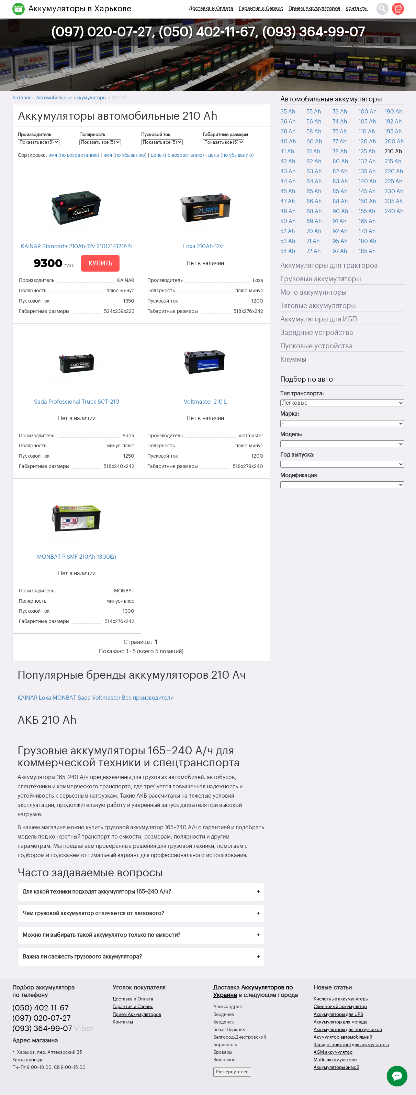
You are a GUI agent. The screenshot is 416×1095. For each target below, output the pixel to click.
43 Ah (288, 171)
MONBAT (64, 698)
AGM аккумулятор (333, 1052)
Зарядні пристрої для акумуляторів (351, 1044)
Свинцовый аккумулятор (340, 1006)
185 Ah (367, 251)
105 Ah (367, 121)
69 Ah (314, 221)
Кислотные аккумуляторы (341, 999)
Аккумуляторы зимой (336, 1067)
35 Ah (287, 111)
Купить (100, 263)
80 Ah (340, 161)
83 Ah (340, 181)
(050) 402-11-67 (40, 1008)
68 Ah (314, 211)
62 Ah (314, 161)
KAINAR (27, 698)
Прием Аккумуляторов (314, 8)
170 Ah (367, 231)
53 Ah (287, 241)
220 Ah (394, 171)
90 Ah (340, 211)
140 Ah (367, 181)
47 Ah (287, 201)
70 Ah (314, 231)
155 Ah (367, 211)
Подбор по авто (306, 379)
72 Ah (313, 251)
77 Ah (340, 141)
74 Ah (340, 121)
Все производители (147, 698)
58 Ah (314, 131)
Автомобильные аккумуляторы (331, 99)
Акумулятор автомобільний (343, 1037)
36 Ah (288, 121)
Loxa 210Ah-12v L (205, 246)
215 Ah (393, 161)
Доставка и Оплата (211, 8)
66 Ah (314, 201)
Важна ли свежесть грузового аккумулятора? (82, 957)
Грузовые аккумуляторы (320, 279)
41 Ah (287, 151)
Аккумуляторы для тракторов (329, 265)
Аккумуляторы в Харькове (80, 8)
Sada (84, 698)
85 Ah (340, 191)
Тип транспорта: (302, 393)
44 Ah (288, 181)
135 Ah (367, 171)
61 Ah (313, 151)
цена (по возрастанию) (177, 155)
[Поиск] (382, 9)
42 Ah (287, 161)
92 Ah (340, 231)
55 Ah (313, 111)
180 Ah (367, 241)
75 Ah (340, 131)
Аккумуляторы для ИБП (318, 319)
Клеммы (293, 359)
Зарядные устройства (316, 332)
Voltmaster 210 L (205, 402)
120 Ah (367, 141)
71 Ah (313, 241)
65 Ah (314, 191)
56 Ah (314, 121)
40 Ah (288, 141)
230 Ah (394, 191)
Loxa (45, 698)
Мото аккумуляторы (313, 292)
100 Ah (368, 111)
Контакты (357, 8)
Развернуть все (232, 1072)
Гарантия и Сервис (261, 8)
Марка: (289, 414)
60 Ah (314, 141)
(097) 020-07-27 (41, 1018)
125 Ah (367, 151)
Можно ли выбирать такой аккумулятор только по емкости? (101, 935)
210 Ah (393, 151)
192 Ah (393, 121)
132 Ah (367, 161)
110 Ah (367, 131)
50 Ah (288, 221)
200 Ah (394, 141)
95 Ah (340, 241)
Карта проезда (28, 1060)
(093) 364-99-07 (42, 1028)
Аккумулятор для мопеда (341, 1022)
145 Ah (367, 191)
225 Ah (394, 181)
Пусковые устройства (316, 346)
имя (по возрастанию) (73, 155)
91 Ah (340, 221)
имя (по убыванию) (125, 155)
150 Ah (367, 201)
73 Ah (340, 111)
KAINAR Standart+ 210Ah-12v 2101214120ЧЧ (77, 246)
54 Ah (287, 251)
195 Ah (393, 131)
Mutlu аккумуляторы (335, 1060)
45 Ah (287, 191)
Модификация (298, 475)
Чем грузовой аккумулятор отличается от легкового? (93, 913)
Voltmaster (106, 698)
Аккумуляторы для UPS (338, 1014)
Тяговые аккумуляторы (318, 306)
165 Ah (367, 221)
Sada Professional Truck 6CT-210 (76, 402)
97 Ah (340, 251)
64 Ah (314, 181)
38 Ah (288, 131)
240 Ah (394, 211)
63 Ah (314, 171)
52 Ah (287, 231)
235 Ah (394, 201)
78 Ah (340, 151)
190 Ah (394, 111)
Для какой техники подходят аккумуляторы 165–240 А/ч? (97, 892)
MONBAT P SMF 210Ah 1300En (76, 557)
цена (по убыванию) (231, 155)
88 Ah (340, 201)
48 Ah (288, 211)
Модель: (291, 434)
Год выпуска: (297, 455)
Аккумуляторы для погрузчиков (348, 1029)
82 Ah (340, 171)
